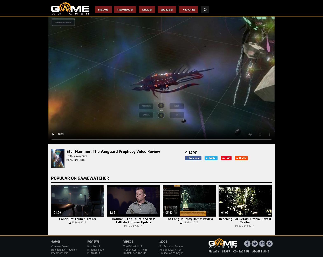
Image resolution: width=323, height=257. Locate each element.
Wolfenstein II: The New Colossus (142, 249)
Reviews (125, 10)
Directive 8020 (95, 249)
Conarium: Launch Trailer (77, 219)
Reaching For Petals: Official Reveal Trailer (245, 221)
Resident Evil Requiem (64, 249)
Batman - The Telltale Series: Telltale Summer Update (133, 221)
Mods (147, 10)
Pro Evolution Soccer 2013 (174, 246)
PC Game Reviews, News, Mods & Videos (70, 8)
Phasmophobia (59, 253)
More (190, 10)
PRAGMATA (93, 253)
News (103, 10)
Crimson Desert (60, 246)
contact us (241, 251)
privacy (213, 251)
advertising (260, 251)
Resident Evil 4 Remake (172, 249)
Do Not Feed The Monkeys (138, 253)
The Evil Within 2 (132, 246)
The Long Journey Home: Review (189, 219)
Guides (167, 10)
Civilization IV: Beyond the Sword (178, 253)
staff (226, 251)
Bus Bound (93, 246)
